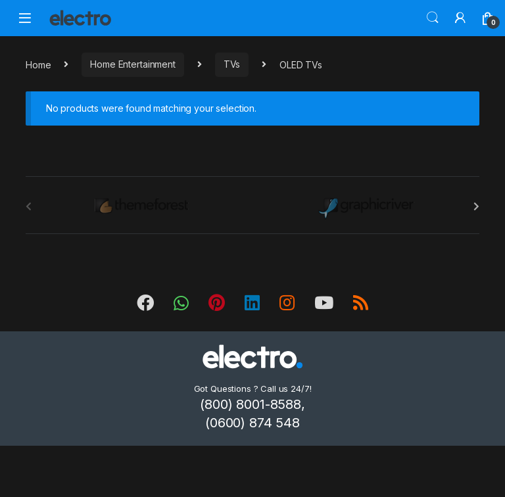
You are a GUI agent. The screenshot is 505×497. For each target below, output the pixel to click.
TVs (232, 64)
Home (38, 64)
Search (432, 18)
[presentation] (476, 206)
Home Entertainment (132, 64)
